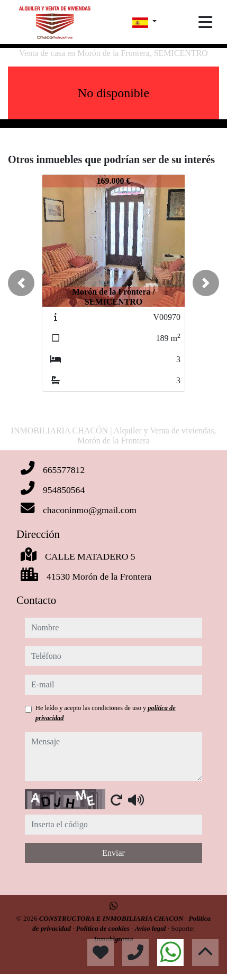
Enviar (113, 852)
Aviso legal (151, 928)
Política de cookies (103, 928)
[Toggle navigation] (205, 22)
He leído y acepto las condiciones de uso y (105, 712)
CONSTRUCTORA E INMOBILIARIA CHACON (112, 918)
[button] (21, 283)
